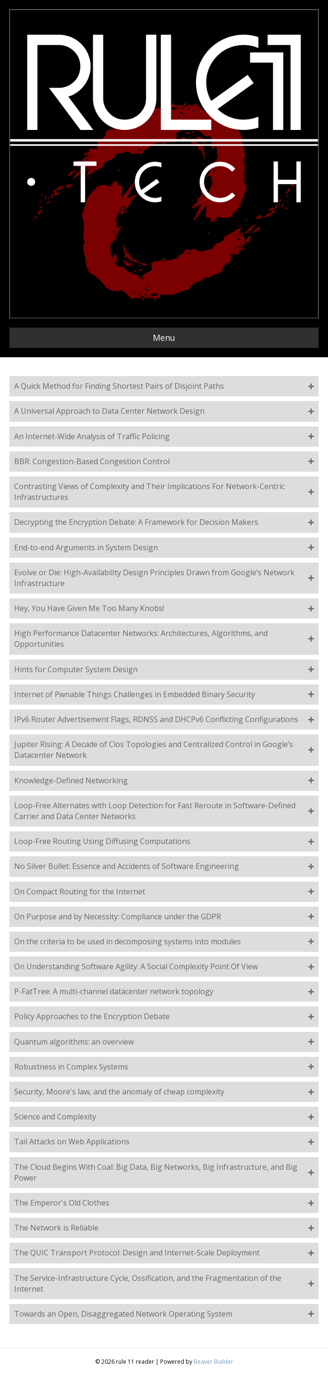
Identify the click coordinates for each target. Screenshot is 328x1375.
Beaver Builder (213, 1362)
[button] (164, 386)
